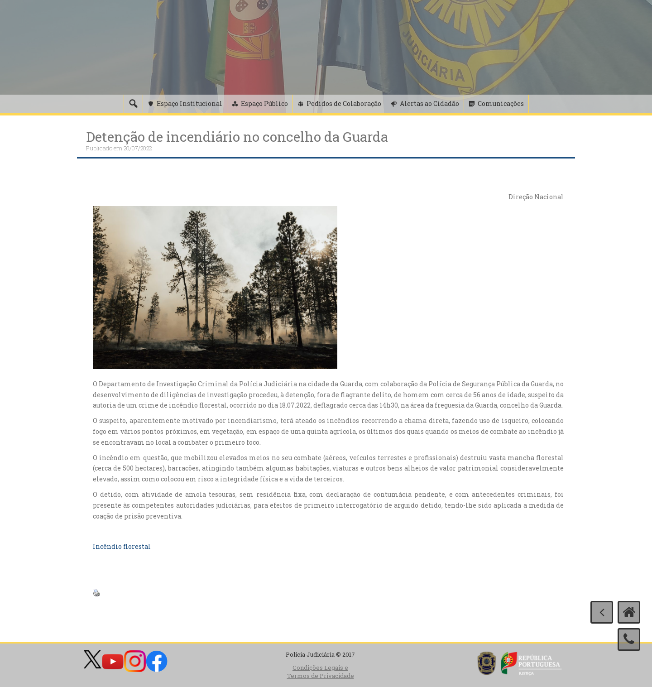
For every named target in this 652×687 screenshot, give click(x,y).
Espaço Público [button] (264, 103)
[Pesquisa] (133, 104)
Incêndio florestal (122, 546)
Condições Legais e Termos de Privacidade (320, 671)
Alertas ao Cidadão (429, 103)
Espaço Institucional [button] (189, 103)
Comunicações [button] (501, 103)
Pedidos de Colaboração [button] (344, 103)
